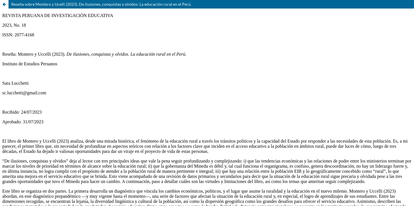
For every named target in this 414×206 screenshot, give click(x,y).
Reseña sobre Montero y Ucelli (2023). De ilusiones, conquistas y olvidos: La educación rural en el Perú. (101, 4)
